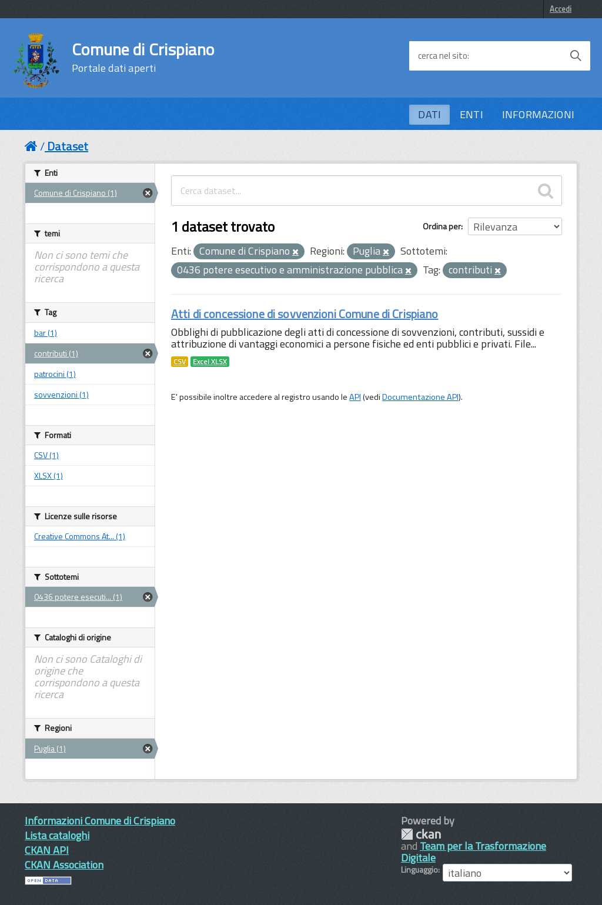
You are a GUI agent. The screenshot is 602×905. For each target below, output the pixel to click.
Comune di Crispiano (143, 57)
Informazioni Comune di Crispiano (100, 821)
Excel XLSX (210, 361)
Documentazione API (420, 396)
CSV (179, 361)
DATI (429, 114)
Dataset (67, 146)
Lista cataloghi (57, 835)
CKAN (421, 834)
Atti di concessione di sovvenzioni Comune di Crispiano (305, 314)
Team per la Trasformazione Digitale (473, 852)
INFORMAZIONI (538, 114)
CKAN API (47, 850)
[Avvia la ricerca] (575, 56)
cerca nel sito (442, 56)
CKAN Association (64, 865)
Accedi (560, 9)
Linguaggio (419, 870)
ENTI (471, 114)
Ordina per (442, 226)
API (355, 396)
